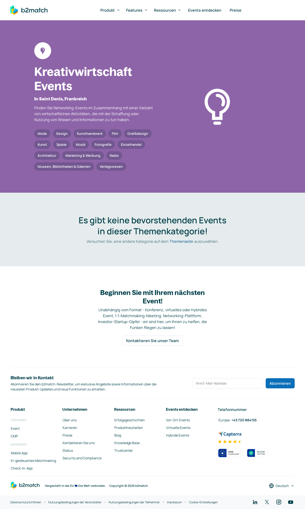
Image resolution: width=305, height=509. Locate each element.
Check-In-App (22, 468)
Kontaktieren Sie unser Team (152, 340)
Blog (117, 435)
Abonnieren (280, 383)
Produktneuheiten (128, 427)
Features (137, 10)
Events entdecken (204, 10)
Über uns (70, 420)
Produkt (110, 10)
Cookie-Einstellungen (203, 502)
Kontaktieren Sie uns (79, 443)
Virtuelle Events (178, 427)
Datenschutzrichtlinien (25, 502)
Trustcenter (123, 450)
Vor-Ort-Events (178, 420)
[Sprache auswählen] (282, 486)
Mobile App (19, 453)
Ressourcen (167, 10)
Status (68, 450)
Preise (235, 10)
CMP (14, 436)
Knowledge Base (127, 443)
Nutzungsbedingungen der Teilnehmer (134, 502)
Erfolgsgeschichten (129, 420)
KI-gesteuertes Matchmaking (33, 460)
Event (15, 428)
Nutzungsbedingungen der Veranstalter (74, 502)
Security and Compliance (82, 458)
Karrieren (70, 427)
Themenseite (181, 241)
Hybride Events (177, 435)
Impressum (174, 502)
